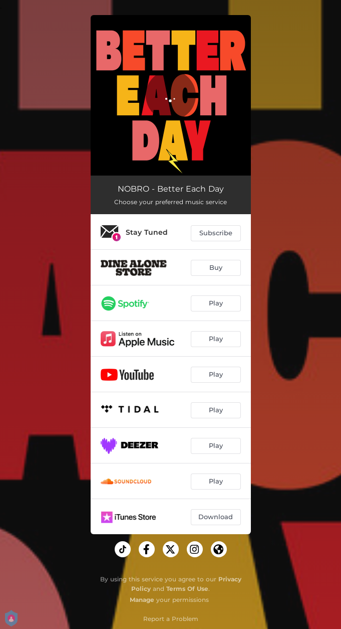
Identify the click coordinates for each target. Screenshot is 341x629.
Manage (142, 599)
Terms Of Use (187, 588)
